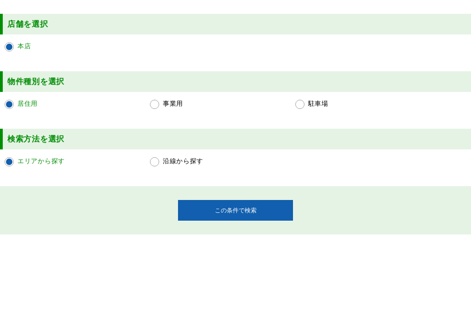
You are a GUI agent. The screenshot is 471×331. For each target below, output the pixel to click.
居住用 (27, 103)
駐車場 (318, 103)
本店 (24, 46)
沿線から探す (183, 161)
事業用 (173, 103)
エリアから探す (41, 161)
